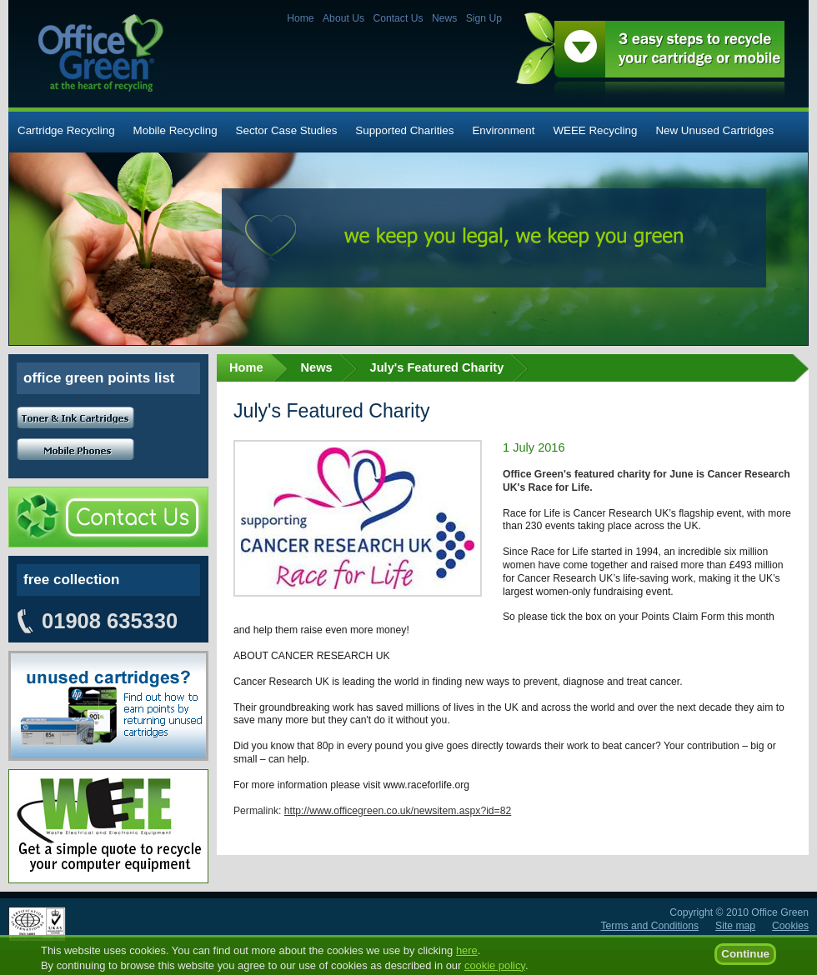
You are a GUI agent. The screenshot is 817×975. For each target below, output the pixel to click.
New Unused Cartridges (714, 130)
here (467, 958)
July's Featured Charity (437, 367)
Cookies (790, 926)
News (444, 18)
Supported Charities (404, 130)
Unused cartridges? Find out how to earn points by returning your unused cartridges (108, 706)
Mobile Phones (75, 449)
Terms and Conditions (650, 926)
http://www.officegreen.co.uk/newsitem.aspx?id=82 (397, 811)
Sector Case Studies (287, 130)
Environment (503, 130)
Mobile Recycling (175, 130)
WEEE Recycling (595, 130)
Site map (735, 926)
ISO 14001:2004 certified (37, 924)
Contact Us (398, 18)
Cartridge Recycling (66, 130)
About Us (343, 18)
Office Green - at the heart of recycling (101, 52)
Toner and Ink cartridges (75, 418)
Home (300, 18)
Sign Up (484, 18)
